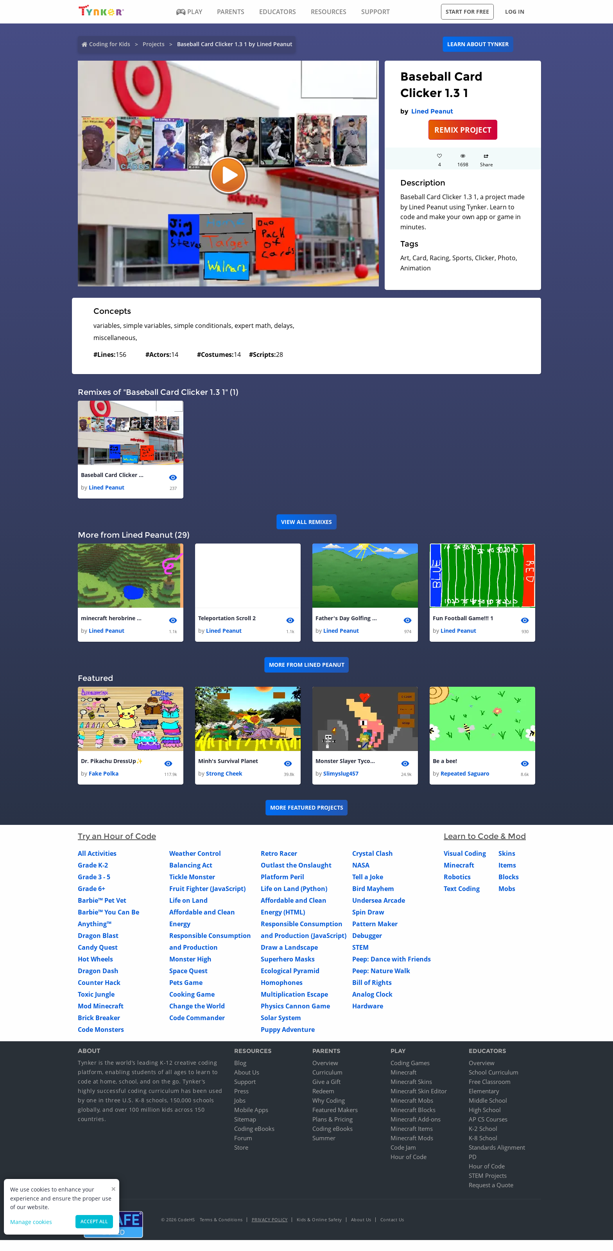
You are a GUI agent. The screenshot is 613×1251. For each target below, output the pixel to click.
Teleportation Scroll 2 (227, 618)
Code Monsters (101, 1030)
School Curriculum (493, 1072)
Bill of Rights (372, 983)
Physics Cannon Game (295, 1006)
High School (485, 1110)
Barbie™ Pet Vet (102, 900)
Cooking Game (192, 994)
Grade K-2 (93, 865)
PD (473, 1157)
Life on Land (188, 900)
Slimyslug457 (340, 774)
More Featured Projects (306, 808)
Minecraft (459, 865)
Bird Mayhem (373, 889)
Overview (325, 1063)
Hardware (367, 1006)
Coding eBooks (254, 1128)
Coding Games (410, 1063)
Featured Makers (335, 1110)
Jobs (240, 1100)
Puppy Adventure (288, 1030)
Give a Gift (326, 1081)
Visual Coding (465, 854)
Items (507, 865)
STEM (360, 947)
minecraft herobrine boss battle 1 (112, 618)
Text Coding (462, 889)
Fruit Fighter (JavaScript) (207, 889)
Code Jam (403, 1147)
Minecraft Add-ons (416, 1119)
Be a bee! (445, 761)
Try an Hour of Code (117, 836)
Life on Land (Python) (294, 889)
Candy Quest (98, 947)
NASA (360, 865)
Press (241, 1091)
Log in (514, 11)
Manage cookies (31, 1222)
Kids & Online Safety (319, 1219)
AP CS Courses (488, 1119)
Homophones (282, 983)
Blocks (508, 877)
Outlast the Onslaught (296, 865)
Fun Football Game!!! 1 (463, 618)
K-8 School (483, 1138)
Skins (506, 854)
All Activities (97, 854)
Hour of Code (409, 1157)
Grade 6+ (91, 889)
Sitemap (245, 1119)
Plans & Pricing (332, 1119)
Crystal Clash (372, 854)
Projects (154, 44)
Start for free (467, 11)
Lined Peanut (432, 111)
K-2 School (483, 1128)
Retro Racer (279, 854)
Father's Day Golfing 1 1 (346, 618)
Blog (240, 1063)
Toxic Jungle (96, 994)
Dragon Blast (98, 936)
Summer (323, 1138)
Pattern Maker (375, 924)
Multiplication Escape (294, 994)
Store (241, 1147)
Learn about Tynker (478, 44)
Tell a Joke (367, 877)
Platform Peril (282, 877)
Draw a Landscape (289, 947)
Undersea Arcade (378, 900)
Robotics (457, 877)
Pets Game (186, 983)
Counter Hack (99, 983)
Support (245, 1081)
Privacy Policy (270, 1219)
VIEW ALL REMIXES (306, 522)
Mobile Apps (251, 1110)
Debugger (367, 936)
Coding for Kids (109, 44)
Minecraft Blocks (413, 1110)
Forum (243, 1138)
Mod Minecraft (101, 1006)
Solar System (281, 1018)
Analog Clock (372, 994)
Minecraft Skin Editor (419, 1091)
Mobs (506, 889)
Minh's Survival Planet (228, 761)
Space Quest (188, 971)
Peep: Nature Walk (381, 971)
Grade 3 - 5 (94, 877)
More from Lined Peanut (306, 664)
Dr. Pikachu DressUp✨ (112, 761)
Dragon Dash (98, 971)
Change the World (197, 1006)
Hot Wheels (95, 959)
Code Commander (197, 1018)
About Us (246, 1072)
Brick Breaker (99, 1018)
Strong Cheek (224, 774)
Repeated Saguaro (465, 774)
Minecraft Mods (412, 1138)
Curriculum (327, 1072)
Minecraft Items (412, 1128)
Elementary (484, 1091)
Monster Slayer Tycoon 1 (346, 761)
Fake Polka (103, 774)
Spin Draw (368, 912)
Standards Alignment (497, 1147)
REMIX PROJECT (462, 130)
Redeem (323, 1091)
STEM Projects (488, 1175)
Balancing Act (190, 865)
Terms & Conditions (221, 1219)
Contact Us (392, 1219)
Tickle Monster (192, 877)
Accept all (94, 1221)
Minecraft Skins (411, 1081)
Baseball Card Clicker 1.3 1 (112, 475)
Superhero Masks (288, 959)
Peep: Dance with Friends (391, 959)
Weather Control (195, 854)
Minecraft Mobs (412, 1100)
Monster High (190, 959)
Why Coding (328, 1100)
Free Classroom (490, 1081)
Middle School (488, 1100)
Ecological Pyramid (290, 971)
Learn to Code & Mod (485, 836)
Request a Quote (491, 1185)
